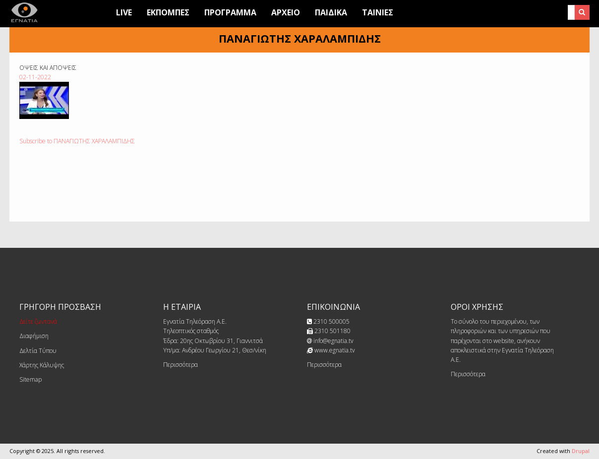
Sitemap (30, 379)
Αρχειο (285, 12)
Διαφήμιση (34, 336)
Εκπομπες (168, 12)
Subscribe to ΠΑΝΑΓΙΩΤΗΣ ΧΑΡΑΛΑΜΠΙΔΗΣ (77, 141)
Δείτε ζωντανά (38, 321)
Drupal (581, 451)
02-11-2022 (35, 77)
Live (124, 12)
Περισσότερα (180, 364)
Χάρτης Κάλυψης (41, 365)
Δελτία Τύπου (38, 350)
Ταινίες (377, 12)
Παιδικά (331, 12)
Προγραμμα (230, 12)
